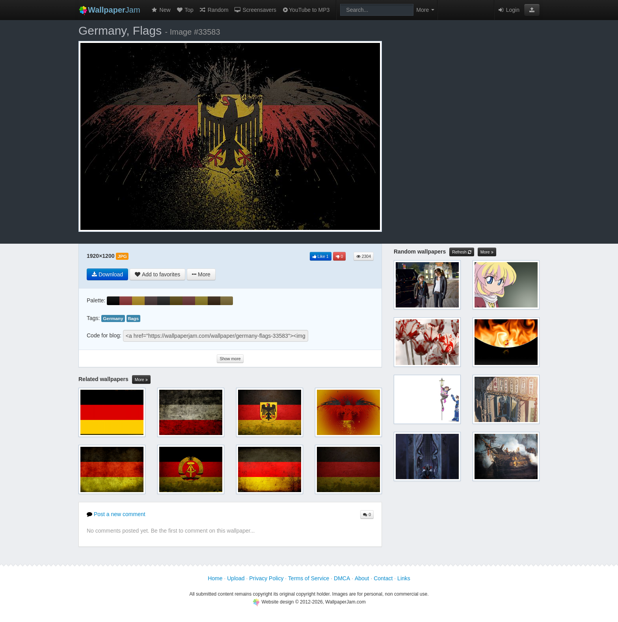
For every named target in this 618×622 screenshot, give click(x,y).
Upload (235, 578)
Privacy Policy (266, 578)
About (362, 578)
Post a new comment (116, 514)
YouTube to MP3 (305, 10)
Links (403, 578)
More (141, 379)
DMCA (342, 578)
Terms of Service (308, 578)
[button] (532, 10)
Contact (383, 578)
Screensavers (255, 10)
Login (508, 10)
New (161, 10)
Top (185, 10)
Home (215, 578)
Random (214, 10)
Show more (230, 358)
